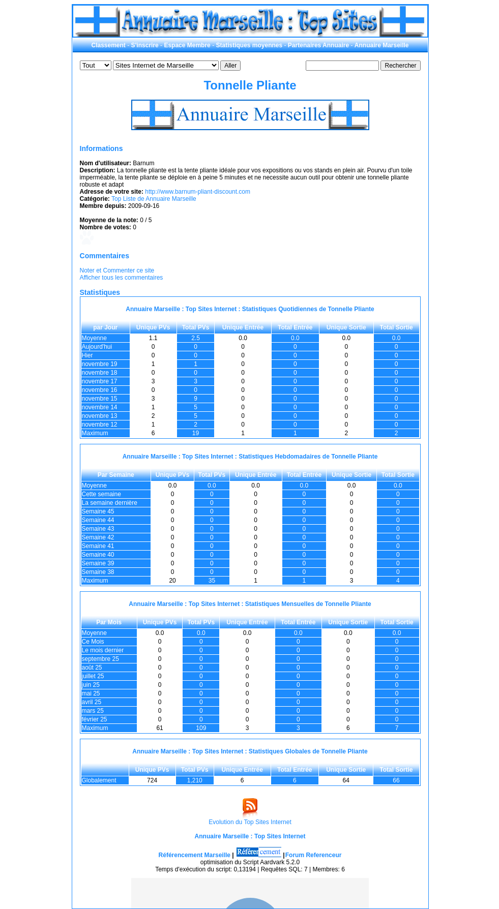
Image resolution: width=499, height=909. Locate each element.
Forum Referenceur (313, 855)
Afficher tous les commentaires (121, 277)
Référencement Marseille (194, 855)
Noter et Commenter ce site (117, 270)
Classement (108, 45)
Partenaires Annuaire (318, 45)
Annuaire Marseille (382, 45)
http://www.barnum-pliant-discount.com (197, 191)
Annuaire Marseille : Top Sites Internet (250, 836)
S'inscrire (145, 45)
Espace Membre (187, 45)
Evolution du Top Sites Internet (250, 822)
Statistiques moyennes (249, 45)
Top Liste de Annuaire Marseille (153, 198)
